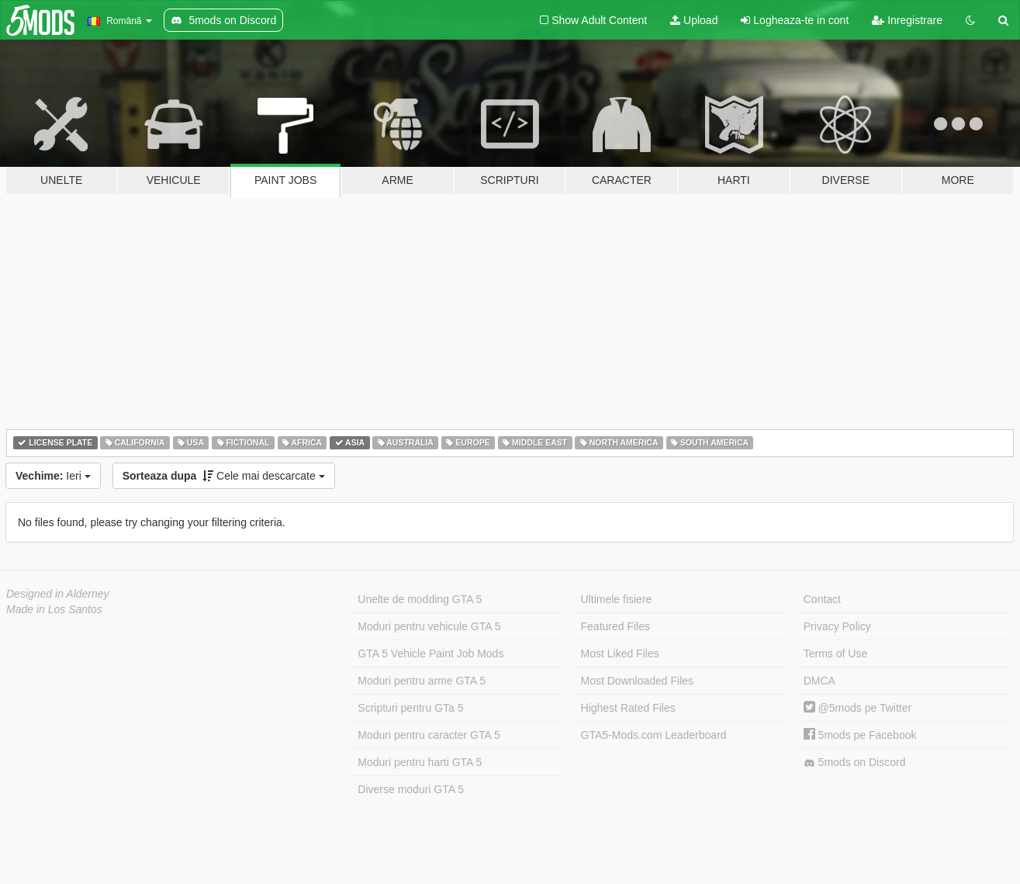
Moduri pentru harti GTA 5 (420, 762)
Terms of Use (835, 653)
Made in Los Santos (54, 609)
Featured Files (615, 626)
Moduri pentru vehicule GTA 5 (429, 626)
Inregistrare (907, 20)
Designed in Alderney (57, 594)
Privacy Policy (837, 626)
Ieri (53, 476)
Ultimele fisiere (616, 599)
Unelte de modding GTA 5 (420, 599)
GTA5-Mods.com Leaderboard (654, 735)
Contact (822, 599)
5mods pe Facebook (860, 735)
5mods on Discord (855, 762)
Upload (693, 20)
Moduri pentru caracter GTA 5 (429, 735)
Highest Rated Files (628, 708)
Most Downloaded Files (637, 680)
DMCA (819, 680)
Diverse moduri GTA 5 (411, 789)
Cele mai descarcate (224, 476)
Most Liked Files (620, 653)
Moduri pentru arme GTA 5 (422, 680)
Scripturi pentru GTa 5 (410, 708)
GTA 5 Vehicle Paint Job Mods (430, 653)
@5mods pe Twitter (857, 708)
